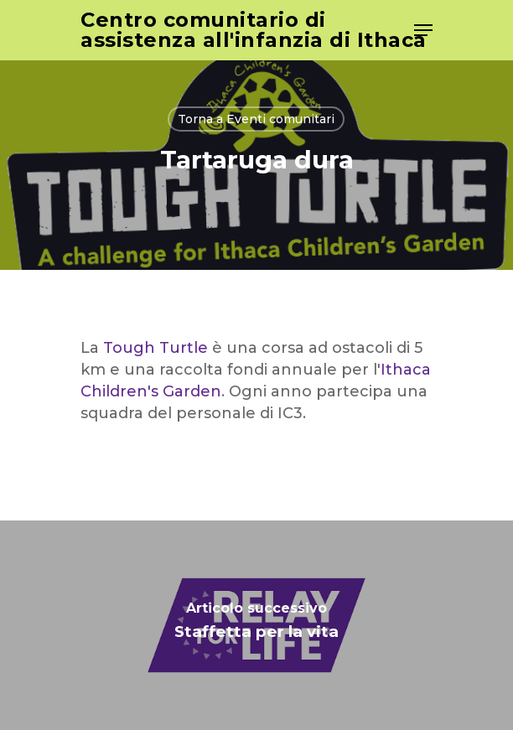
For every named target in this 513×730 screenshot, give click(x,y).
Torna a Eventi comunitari (256, 119)
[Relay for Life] (256, 625)
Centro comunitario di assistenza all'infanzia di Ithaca (253, 30)
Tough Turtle (155, 348)
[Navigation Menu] (423, 30)
